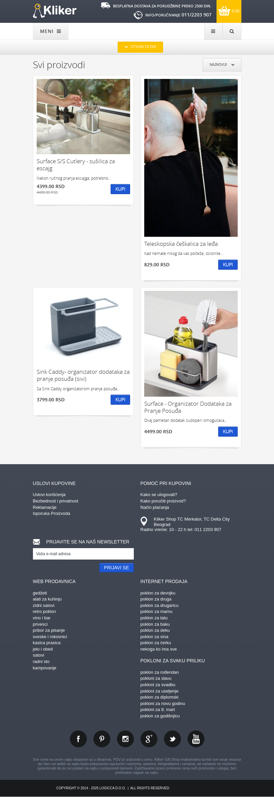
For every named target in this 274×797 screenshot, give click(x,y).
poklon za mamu (156, 611)
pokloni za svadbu (158, 684)
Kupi (120, 189)
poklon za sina (154, 636)
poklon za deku (155, 630)
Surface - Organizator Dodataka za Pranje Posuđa (188, 407)
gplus (149, 738)
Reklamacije (45, 507)
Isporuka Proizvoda (51, 513)
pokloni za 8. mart (158, 709)
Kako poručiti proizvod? (163, 500)
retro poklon (44, 611)
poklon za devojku (158, 592)
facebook (78, 738)
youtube (196, 738)
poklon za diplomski (160, 697)
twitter (172, 738)
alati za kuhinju (47, 599)
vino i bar (42, 617)
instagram (125, 738)
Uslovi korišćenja (49, 494)
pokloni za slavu (156, 678)
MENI (50, 31)
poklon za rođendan (160, 672)
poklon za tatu (154, 617)
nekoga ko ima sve (159, 649)
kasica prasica (47, 642)
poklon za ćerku (156, 642)
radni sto (41, 661)
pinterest (101, 738)
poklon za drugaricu (160, 605)
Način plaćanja (155, 507)
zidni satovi (43, 605)
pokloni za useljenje (160, 691)
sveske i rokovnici (50, 636)
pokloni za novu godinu (163, 703)
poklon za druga (156, 599)
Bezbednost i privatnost (55, 500)
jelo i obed (43, 649)
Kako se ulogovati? (159, 494)
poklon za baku (155, 624)
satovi (38, 655)
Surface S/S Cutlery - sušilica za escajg (76, 165)
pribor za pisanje (49, 630)
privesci (40, 624)
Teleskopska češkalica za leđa (181, 243)
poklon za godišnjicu (160, 715)
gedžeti (40, 592)
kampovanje (44, 667)
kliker (55, 10)
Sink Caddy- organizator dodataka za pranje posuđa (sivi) (83, 375)
